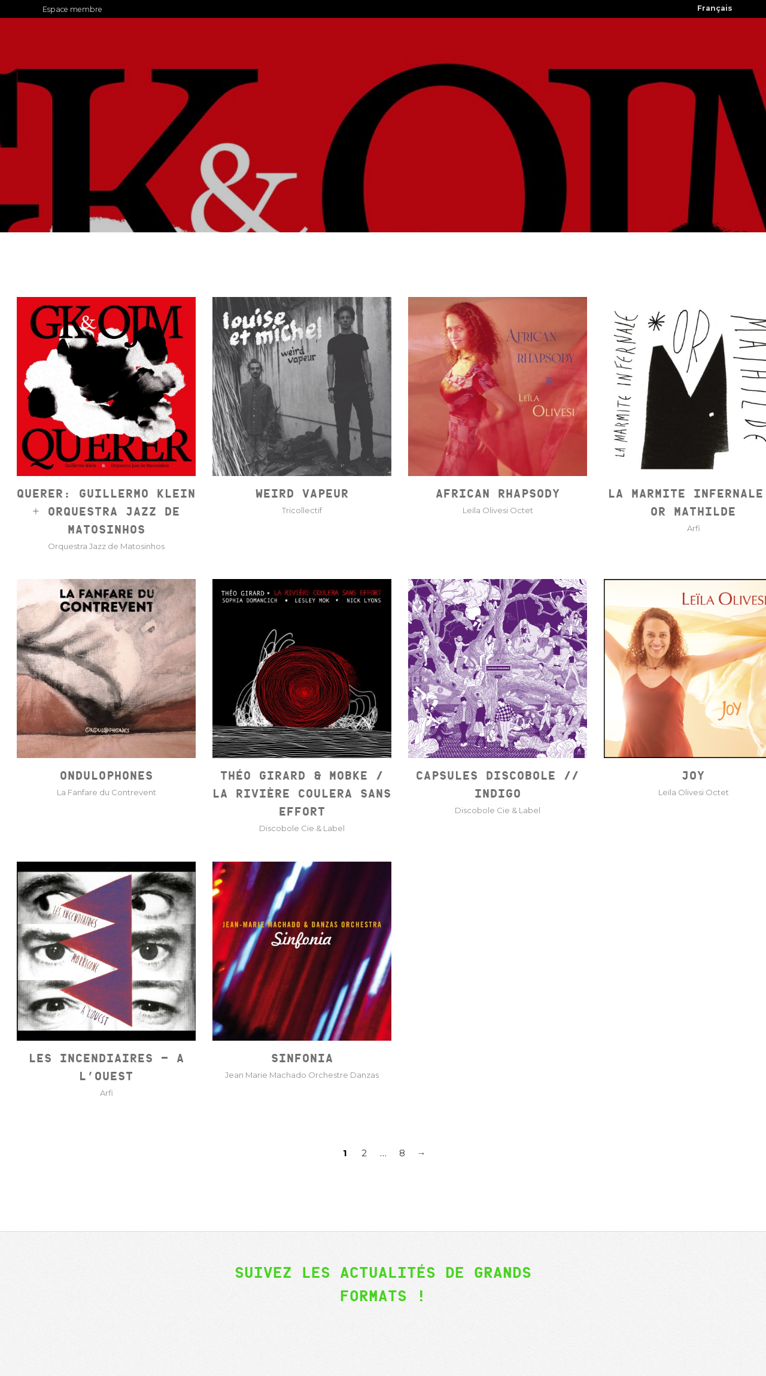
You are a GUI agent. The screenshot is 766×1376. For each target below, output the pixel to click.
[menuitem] (714, 9)
